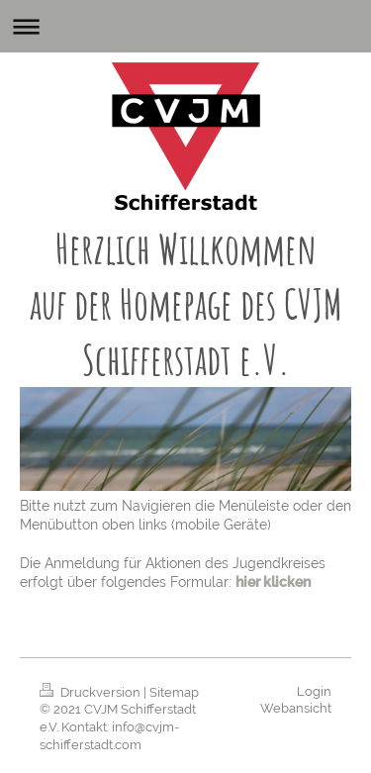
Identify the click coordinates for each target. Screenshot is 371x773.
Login (314, 691)
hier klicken (273, 581)
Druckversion (91, 692)
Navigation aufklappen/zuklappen (185, 26)
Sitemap (174, 692)
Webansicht (295, 708)
